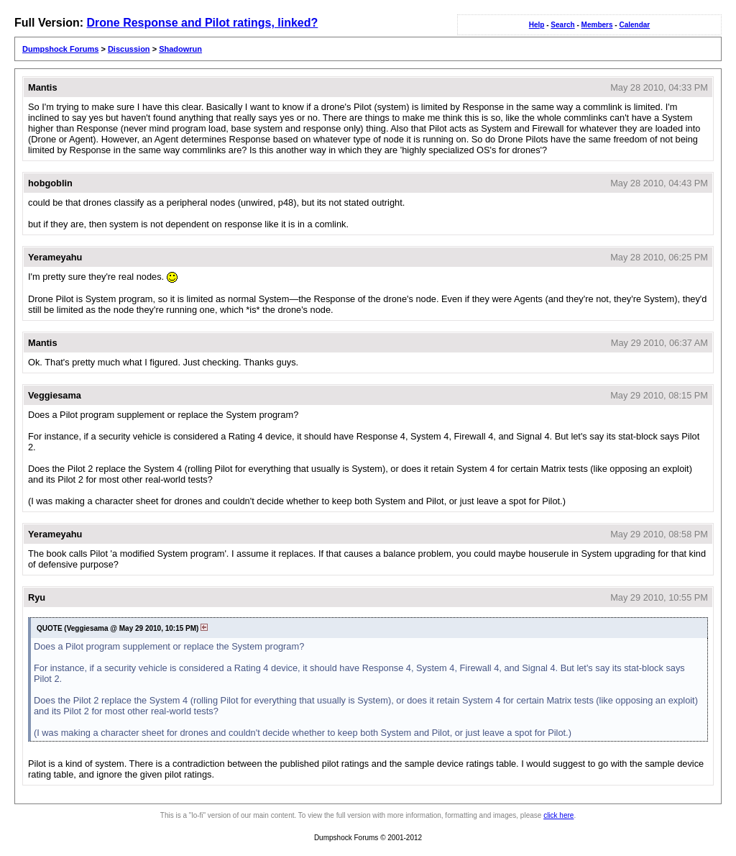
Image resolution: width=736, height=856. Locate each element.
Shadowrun (180, 49)
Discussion (129, 49)
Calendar (634, 25)
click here (558, 815)
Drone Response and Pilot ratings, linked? (202, 23)
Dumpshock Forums (60, 49)
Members (597, 25)
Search (562, 25)
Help (537, 25)
